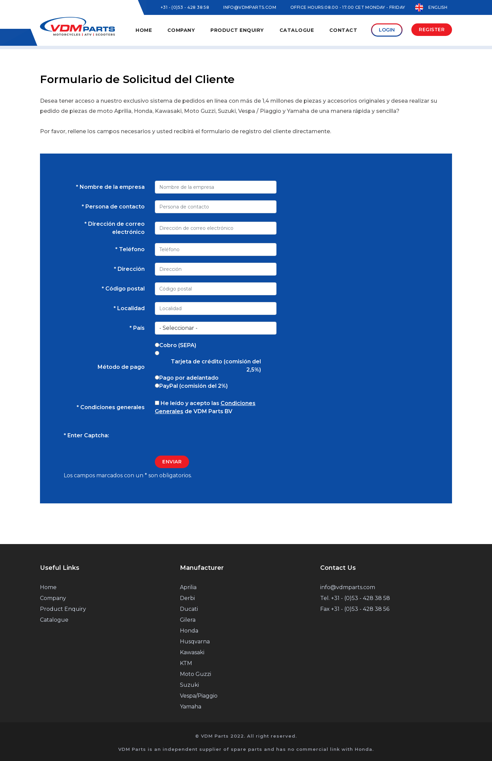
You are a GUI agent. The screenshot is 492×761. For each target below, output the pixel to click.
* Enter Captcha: (86, 435)
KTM (186, 663)
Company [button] (203, 30)
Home (170, 30)
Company (53, 598)
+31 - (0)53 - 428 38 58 (185, 7)
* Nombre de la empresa (110, 187)
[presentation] (206, 435)
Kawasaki (192, 652)
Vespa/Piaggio (199, 696)
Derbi (187, 598)
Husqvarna (195, 641)
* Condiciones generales (111, 407)
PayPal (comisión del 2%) (193, 386)
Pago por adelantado (189, 378)
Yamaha (190, 706)
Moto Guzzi (195, 674)
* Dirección (129, 269)
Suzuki (189, 685)
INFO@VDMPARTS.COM (249, 7)
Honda (189, 630)
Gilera (188, 620)
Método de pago (121, 367)
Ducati (189, 609)
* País (137, 328)
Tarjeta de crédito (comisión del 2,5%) (216, 365)
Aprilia (188, 587)
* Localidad (129, 308)
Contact (352, 30)
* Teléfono (130, 249)
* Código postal (123, 288)
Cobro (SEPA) (177, 345)
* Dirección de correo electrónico (114, 228)
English (431, 7)
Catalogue (309, 30)
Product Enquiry (255, 30)
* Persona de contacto (113, 206)
